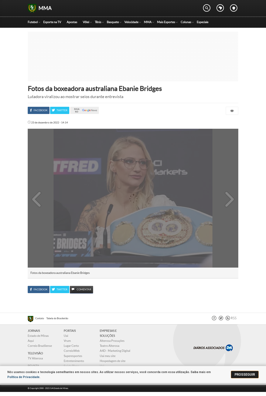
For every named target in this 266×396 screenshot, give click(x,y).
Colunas (186, 22)
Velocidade (131, 22)
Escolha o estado (220, 8)
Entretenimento (74, 361)
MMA (147, 22)
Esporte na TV (52, 22)
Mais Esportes (166, 22)
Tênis (98, 22)
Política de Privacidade (23, 377)
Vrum (67, 340)
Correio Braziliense (40, 345)
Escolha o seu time (233, 8)
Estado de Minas (38, 335)
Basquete (113, 22)
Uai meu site (107, 356)
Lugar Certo (71, 345)
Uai (66, 335)
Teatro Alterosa (109, 345)
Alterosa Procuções (112, 340)
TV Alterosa (35, 358)
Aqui (31, 340)
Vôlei (86, 22)
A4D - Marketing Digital (115, 350)
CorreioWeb (72, 350)
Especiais (202, 22)
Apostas (72, 22)
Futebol (33, 22)
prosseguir (245, 374)
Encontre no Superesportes (206, 8)
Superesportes (73, 356)
